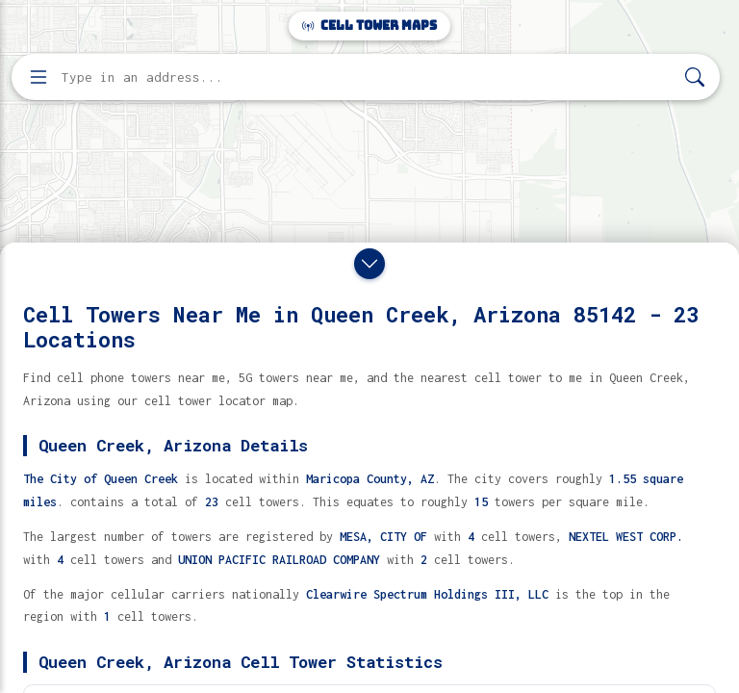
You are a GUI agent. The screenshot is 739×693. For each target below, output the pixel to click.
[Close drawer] (369, 263)
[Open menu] (38, 77)
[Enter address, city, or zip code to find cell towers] (368, 77)
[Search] (695, 77)
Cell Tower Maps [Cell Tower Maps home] (369, 25)
